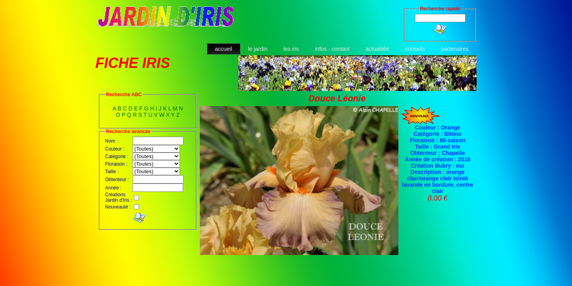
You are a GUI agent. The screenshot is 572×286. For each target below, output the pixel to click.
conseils (415, 49)
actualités (377, 49)
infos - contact (332, 49)
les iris (291, 49)
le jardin (257, 49)
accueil (223, 49)
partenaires (455, 49)
